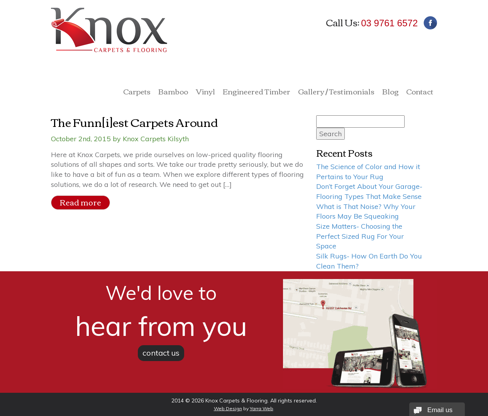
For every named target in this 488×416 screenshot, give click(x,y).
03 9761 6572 (389, 23)
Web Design (228, 408)
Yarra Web (261, 408)
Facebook (430, 22)
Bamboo (173, 92)
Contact (419, 92)
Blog (390, 92)
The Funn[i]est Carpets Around (134, 121)
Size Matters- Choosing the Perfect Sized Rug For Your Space (360, 236)
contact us (161, 353)
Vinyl (205, 92)
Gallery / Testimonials (336, 92)
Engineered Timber (256, 92)
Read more (80, 202)
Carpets (137, 92)
